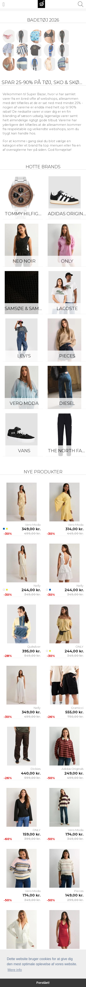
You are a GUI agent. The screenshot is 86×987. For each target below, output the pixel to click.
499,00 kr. (32, 533)
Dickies (36, 768)
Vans (24, 450)
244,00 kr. (30, 590)
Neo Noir (24, 261)
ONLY (79, 646)
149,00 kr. (74, 895)
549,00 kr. (32, 655)
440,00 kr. (31, 773)
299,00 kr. (75, 900)
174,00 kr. (74, 834)
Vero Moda (24, 403)
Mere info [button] (15, 970)
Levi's (24, 356)
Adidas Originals (72, 768)
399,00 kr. (32, 838)
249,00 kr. (73, 773)
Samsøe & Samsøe (25, 308)
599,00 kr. (32, 778)
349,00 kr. (31, 529)
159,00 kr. (32, 834)
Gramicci (77, 707)
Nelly (37, 585)
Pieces (78, 891)
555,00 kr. (74, 712)
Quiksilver (34, 646)
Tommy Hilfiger (24, 213)
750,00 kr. (75, 716)
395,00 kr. (31, 651)
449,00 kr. (75, 533)
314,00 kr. (74, 529)
